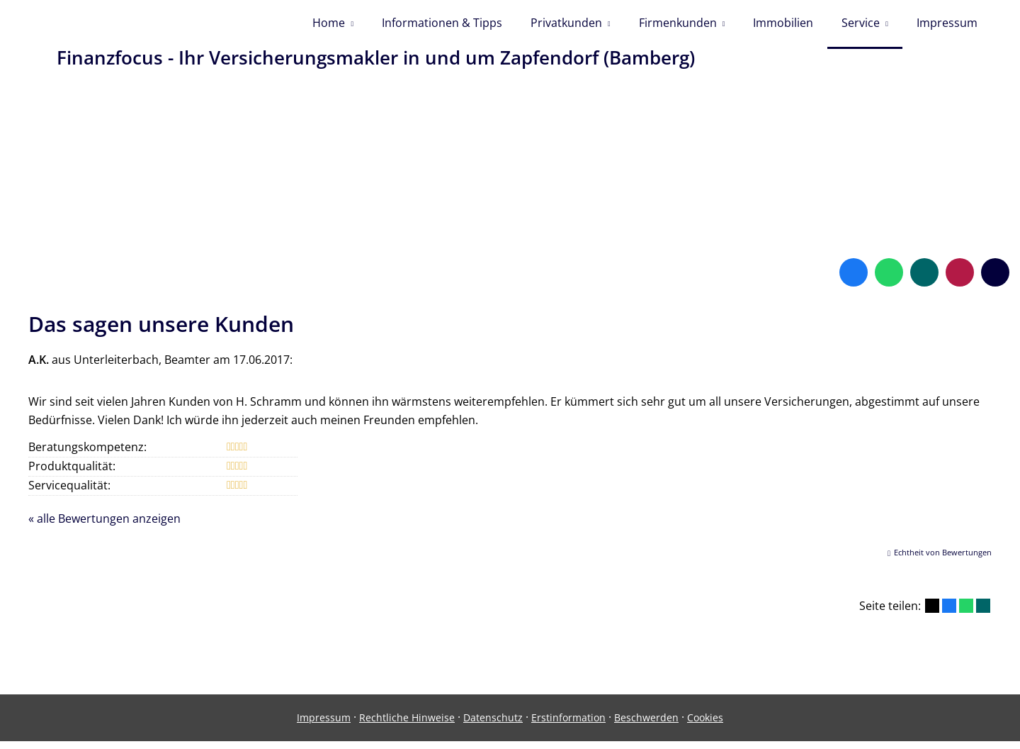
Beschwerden (646, 725)
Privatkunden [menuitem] (566, 27)
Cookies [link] (705, 725)
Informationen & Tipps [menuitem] (442, 27)
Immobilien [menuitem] (783, 27)
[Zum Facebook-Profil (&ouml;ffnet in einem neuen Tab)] (853, 280)
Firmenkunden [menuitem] (678, 27)
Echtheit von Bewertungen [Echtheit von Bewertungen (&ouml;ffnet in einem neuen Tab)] (943, 560)
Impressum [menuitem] (947, 27)
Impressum (324, 725)
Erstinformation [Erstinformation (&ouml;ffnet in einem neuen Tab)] (568, 725)
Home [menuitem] (328, 27)
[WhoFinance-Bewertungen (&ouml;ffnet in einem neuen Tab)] (960, 280)
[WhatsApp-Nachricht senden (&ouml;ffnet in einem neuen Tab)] (889, 280)
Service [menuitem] (861, 27)
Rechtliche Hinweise (407, 725)
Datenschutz (493, 725)
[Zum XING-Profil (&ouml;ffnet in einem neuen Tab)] (924, 280)
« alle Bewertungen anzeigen (104, 526)
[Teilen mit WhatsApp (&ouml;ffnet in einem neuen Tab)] (966, 613)
